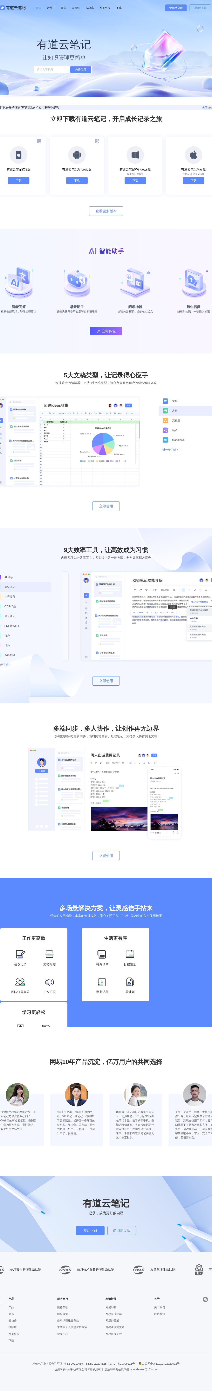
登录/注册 (200, 7)
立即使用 (106, 506)
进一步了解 (169, 449)
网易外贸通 (112, 1320)
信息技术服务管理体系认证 (86, 1269)
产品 (11, 1307)
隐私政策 (62, 1313)
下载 (18, 180)
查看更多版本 (106, 211)
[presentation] (205, 1299)
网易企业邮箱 (114, 1313)
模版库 (13, 1327)
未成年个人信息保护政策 (72, 1327)
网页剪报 (14, 1333)
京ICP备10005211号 (122, 1363)
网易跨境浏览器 (115, 1327)
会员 (63, 7)
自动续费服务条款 (68, 1320)
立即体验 (106, 331)
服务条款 (62, 1307)
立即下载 (90, 1231)
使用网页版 (176, 7)
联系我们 (159, 1313)
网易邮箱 (111, 1307)
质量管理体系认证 (153, 1269)
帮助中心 (62, 1333)
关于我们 (159, 1307)
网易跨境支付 (114, 1333)
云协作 (76, 7)
